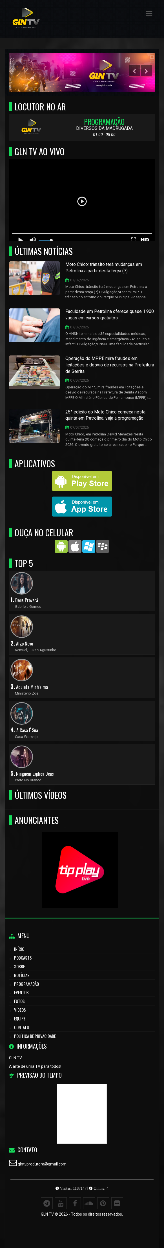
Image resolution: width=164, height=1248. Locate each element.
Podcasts (23, 958)
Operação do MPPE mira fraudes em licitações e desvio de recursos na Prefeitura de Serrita (109, 365)
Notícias (22, 975)
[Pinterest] (103, 1203)
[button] (149, 13)
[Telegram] (47, 1203)
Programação (26, 984)
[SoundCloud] (89, 1203)
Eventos (21, 992)
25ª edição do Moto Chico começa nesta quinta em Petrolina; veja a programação (105, 415)
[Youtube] (61, 1203)
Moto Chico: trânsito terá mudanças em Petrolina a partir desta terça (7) (103, 267)
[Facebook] (75, 1203)
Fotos (19, 1001)
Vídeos (20, 1010)
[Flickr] (117, 1203)
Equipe (19, 1018)
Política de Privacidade (35, 1036)
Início (19, 949)
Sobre (19, 966)
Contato (21, 1027)
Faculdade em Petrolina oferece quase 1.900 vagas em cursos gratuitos (109, 315)
